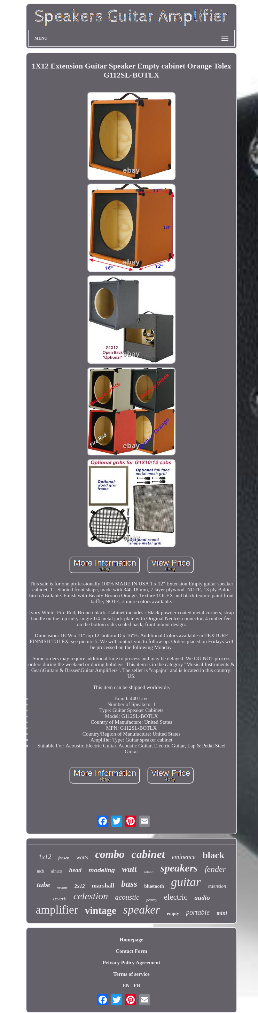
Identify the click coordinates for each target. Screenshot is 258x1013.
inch (40, 871)
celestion (90, 896)
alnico (56, 871)
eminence (184, 856)
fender (215, 869)
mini (222, 913)
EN (126, 985)
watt (129, 869)
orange (62, 887)
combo (109, 854)
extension (217, 886)
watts (82, 857)
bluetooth (154, 886)
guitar (186, 882)
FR (137, 985)
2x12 (80, 886)
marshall (103, 885)
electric (176, 897)
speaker (141, 909)
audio (202, 897)
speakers (179, 868)
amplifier (57, 909)
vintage (100, 910)
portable (198, 912)
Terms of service (131, 974)
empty (173, 913)
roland (149, 872)
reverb (60, 898)
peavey (151, 900)
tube (43, 884)
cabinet (148, 854)
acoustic (127, 897)
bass (129, 884)
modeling (101, 870)
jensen (63, 858)
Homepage (131, 939)
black (214, 855)
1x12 (44, 856)
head (75, 870)
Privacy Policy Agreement (132, 962)
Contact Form (131, 951)
